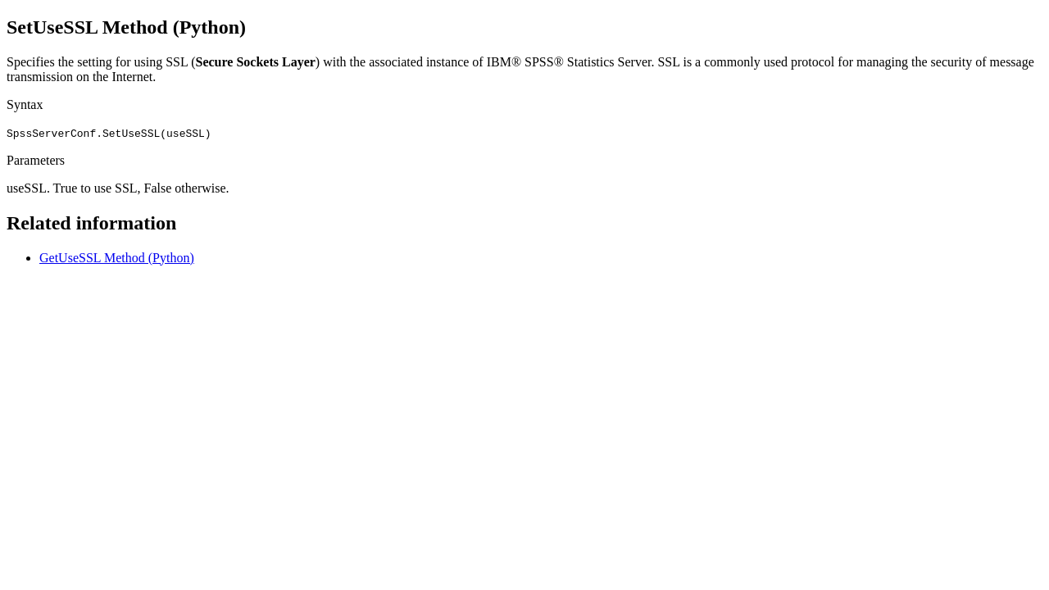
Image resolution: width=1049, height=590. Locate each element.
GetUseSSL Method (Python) (116, 258)
